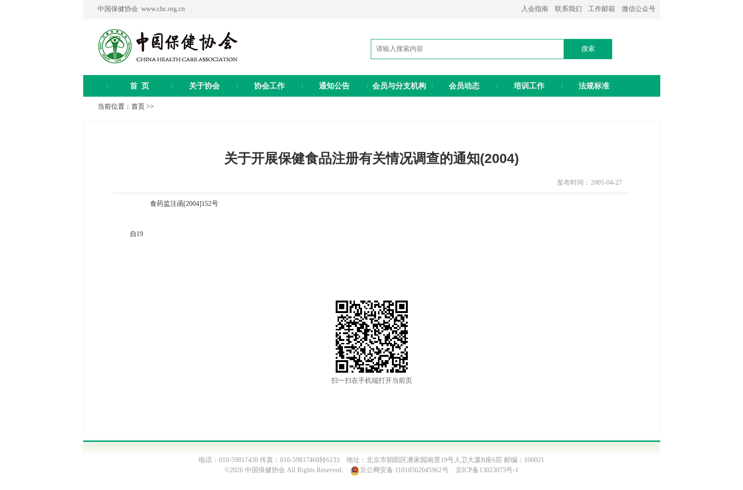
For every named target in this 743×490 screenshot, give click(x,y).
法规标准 (594, 86)
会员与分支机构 (399, 86)
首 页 (139, 86)
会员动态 (464, 86)
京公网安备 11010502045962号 (404, 470)
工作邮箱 (601, 9)
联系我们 (568, 9)
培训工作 (529, 86)
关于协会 (204, 86)
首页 (138, 106)
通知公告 (334, 86)
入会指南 (534, 9)
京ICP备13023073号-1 (486, 470)
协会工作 (269, 86)
